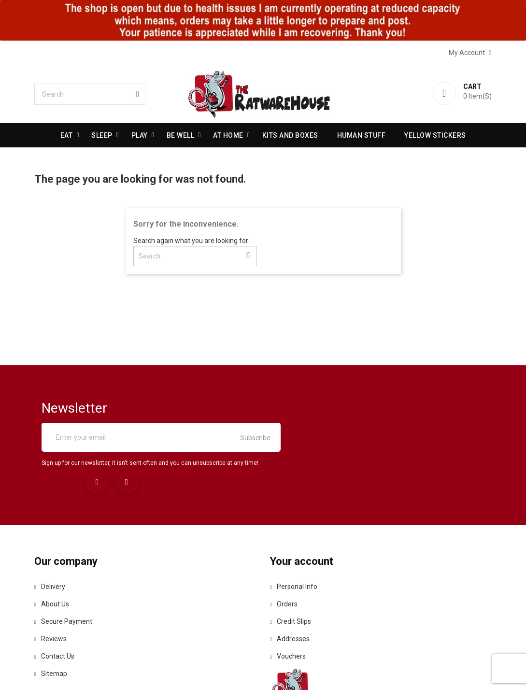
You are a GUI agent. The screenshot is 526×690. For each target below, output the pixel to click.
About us (53, 547)
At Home (228, 135)
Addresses (290, 582)
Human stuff (361, 135)
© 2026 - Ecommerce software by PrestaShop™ (263, 670)
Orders (284, 547)
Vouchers (288, 600)
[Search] (91, 94)
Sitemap (52, 617)
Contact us (56, 600)
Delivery (51, 530)
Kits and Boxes (290, 135)
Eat (66, 135)
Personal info (294, 530)
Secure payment (65, 565)
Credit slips (291, 565)
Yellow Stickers (435, 135)
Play (139, 135)
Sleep (102, 135)
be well (181, 135)
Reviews (52, 582)
